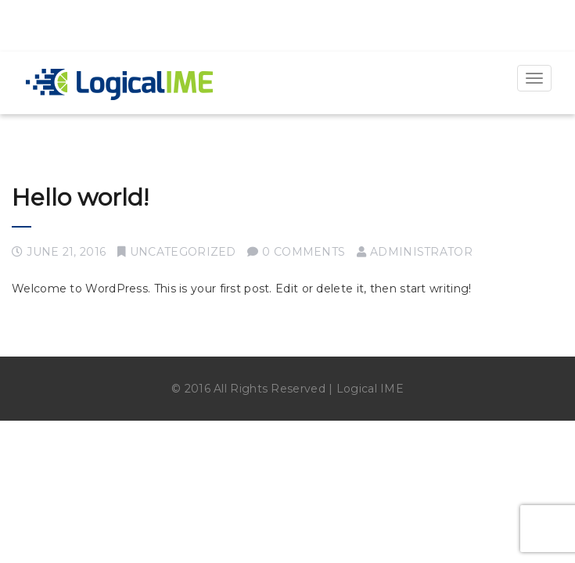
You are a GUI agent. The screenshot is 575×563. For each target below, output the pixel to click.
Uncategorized (183, 252)
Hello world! (80, 197)
